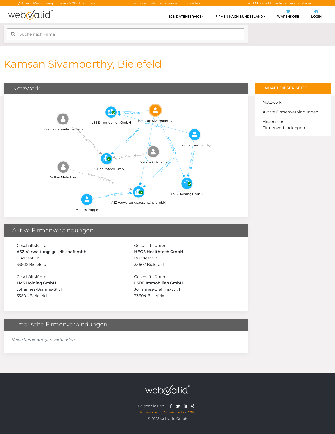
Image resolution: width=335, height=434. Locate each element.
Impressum (150, 412)
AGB (191, 412)
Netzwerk (272, 102)
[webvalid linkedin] (186, 406)
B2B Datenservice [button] (184, 16)
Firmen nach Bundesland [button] (239, 16)
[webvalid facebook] (172, 406)
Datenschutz (173, 412)
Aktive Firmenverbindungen (290, 112)
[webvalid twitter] (179, 406)
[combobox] (125, 34)
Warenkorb (288, 14)
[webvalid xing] (193, 406)
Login (316, 14)
